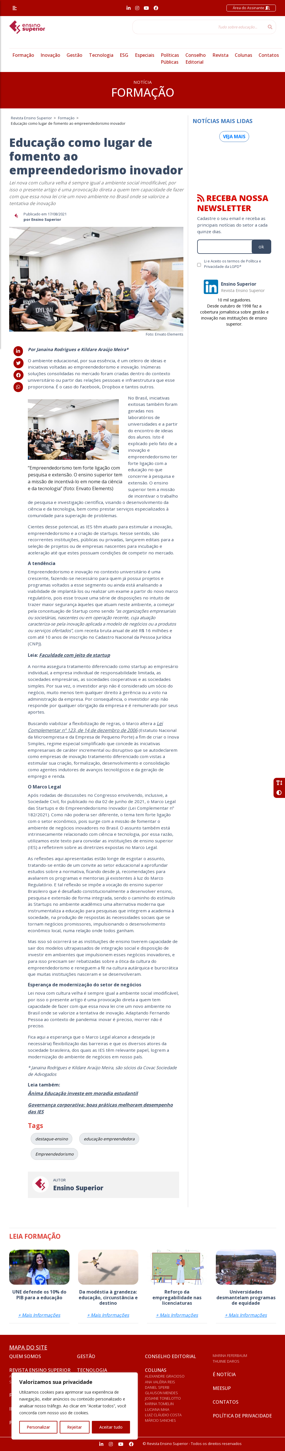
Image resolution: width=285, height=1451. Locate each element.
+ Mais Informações (39, 1315)
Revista (220, 55)
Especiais (144, 55)
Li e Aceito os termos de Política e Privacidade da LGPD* (232, 263)
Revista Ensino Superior (40, 1370)
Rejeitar (74, 1427)
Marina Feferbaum (230, 1355)
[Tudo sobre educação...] (198, 27)
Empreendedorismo (54, 1154)
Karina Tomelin (159, 1403)
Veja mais (234, 136)
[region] (74, 1406)
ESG (124, 55)
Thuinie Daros (226, 1361)
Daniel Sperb (157, 1387)
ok (261, 247)
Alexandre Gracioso (165, 1376)
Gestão (74, 55)
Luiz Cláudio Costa (163, 1414)
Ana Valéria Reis (160, 1381)
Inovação (50, 55)
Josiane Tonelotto (163, 1398)
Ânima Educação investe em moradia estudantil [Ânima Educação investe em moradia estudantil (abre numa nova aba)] (83, 1093)
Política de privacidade (242, 1416)
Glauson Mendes (161, 1392)
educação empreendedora (109, 1139)
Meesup (222, 1388)
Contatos (269, 55)
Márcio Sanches (160, 1420)
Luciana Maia (157, 1409)
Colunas (243, 55)
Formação (23, 55)
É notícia (224, 1374)
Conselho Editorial (170, 1356)
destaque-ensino (51, 1139)
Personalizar (38, 1427)
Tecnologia (101, 55)
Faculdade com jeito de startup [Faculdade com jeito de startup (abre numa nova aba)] (74, 655)
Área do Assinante (251, 7)
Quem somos (25, 1356)
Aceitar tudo (111, 1427)
